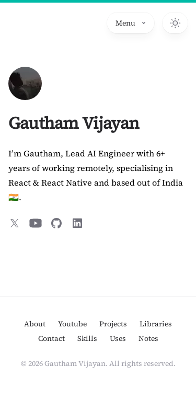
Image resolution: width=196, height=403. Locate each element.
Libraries (156, 324)
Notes (148, 338)
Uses (118, 338)
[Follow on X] (14, 223)
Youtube (72, 324)
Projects (113, 324)
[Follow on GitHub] (56, 223)
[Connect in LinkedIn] (77, 223)
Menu (131, 23)
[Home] (25, 83)
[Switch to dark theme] (175, 23)
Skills (87, 338)
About (34, 324)
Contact (51, 338)
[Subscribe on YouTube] (35, 223)
